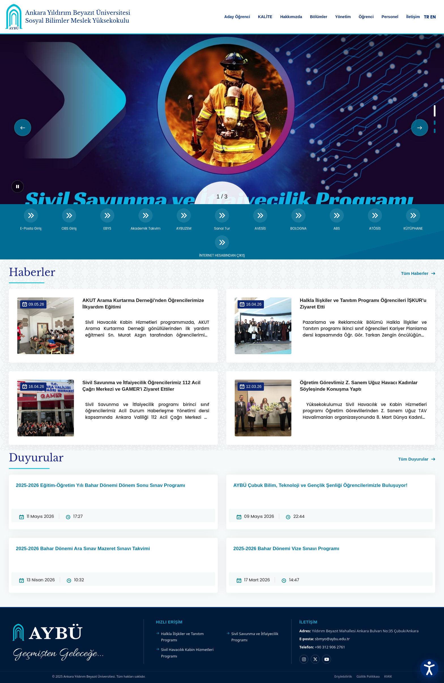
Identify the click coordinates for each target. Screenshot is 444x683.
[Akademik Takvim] (145, 219)
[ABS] (336, 219)
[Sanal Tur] (222, 219)
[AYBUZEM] (183, 219)
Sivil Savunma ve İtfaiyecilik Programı (254, 636)
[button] (22, 127)
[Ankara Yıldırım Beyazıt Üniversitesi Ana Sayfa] (13, 16)
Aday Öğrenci (237, 16)
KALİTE (265, 16)
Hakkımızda (291, 16)
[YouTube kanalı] (326, 659)
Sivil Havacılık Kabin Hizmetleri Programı (187, 652)
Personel (390, 16)
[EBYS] (107, 219)
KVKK (388, 676)
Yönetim (343, 16)
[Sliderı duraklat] (17, 186)
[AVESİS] (260, 219)
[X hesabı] (315, 659)
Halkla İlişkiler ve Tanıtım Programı (182, 636)
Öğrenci (366, 16)
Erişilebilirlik (343, 676)
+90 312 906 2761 (330, 647)
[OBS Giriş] (69, 219)
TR (426, 17)
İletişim (413, 16)
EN (433, 17)
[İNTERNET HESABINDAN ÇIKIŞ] (222, 246)
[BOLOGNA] (298, 219)
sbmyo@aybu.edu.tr (332, 638)
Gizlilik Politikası (368, 676)
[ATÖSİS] (375, 219)
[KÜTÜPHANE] (413, 219)
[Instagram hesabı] (303, 659)
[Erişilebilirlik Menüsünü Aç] (429, 668)
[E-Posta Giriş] (30, 219)
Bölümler (318, 16)
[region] (222, 119)
